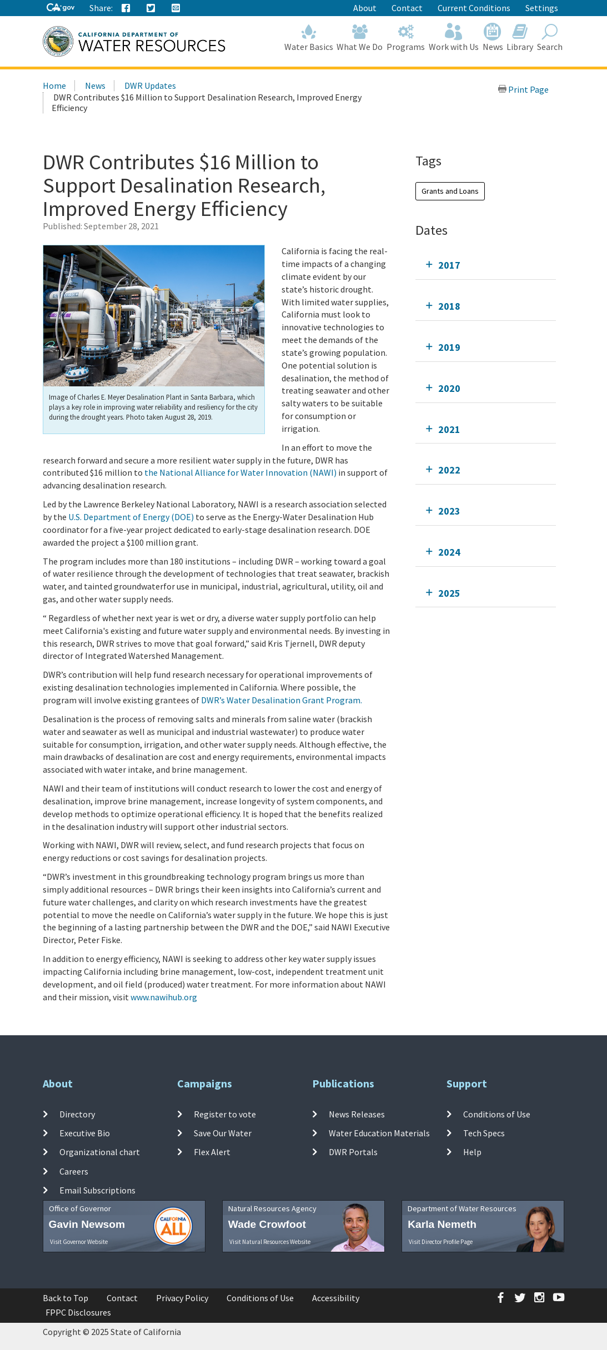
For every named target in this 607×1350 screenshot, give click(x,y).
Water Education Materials (379, 1133)
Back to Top (65, 1297)
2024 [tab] (449, 552)
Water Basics (308, 37)
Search (550, 37)
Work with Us (454, 37)
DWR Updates (150, 85)
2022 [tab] (449, 470)
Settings (541, 7)
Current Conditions (474, 7)
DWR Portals (353, 1151)
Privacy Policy (182, 1297)
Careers (73, 1170)
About (365, 7)
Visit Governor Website (79, 1242)
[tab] (485, 265)
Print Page (523, 89)
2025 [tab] (449, 593)
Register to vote (225, 1114)
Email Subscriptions (97, 1190)
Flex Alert (212, 1151)
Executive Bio (84, 1133)
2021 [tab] (449, 429)
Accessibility (335, 1297)
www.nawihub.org (164, 997)
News (492, 37)
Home (54, 85)
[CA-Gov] (60, 8)
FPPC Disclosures (78, 1312)
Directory (77, 1114)
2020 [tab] (449, 388)
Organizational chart (99, 1151)
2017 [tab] (449, 265)
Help (472, 1151)
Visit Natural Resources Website (269, 1242)
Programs (406, 37)
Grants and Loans (450, 191)
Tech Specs (484, 1133)
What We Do (360, 37)
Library (520, 37)
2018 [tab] (449, 306)
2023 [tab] (449, 511)
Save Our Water (223, 1133)
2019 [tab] (449, 347)
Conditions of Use (496, 1114)
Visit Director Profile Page (441, 1242)
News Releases (357, 1114)
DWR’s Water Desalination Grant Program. (281, 700)
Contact (407, 7)
